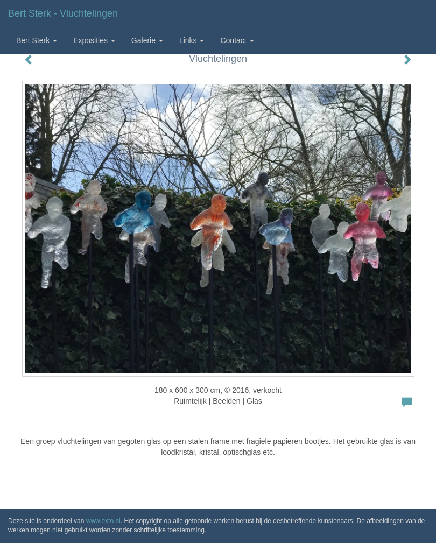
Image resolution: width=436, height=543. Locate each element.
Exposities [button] (94, 40)
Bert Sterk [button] (36, 40)
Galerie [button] (147, 40)
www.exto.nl (103, 521)
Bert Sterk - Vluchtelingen (63, 13)
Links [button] (192, 40)
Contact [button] (237, 40)
